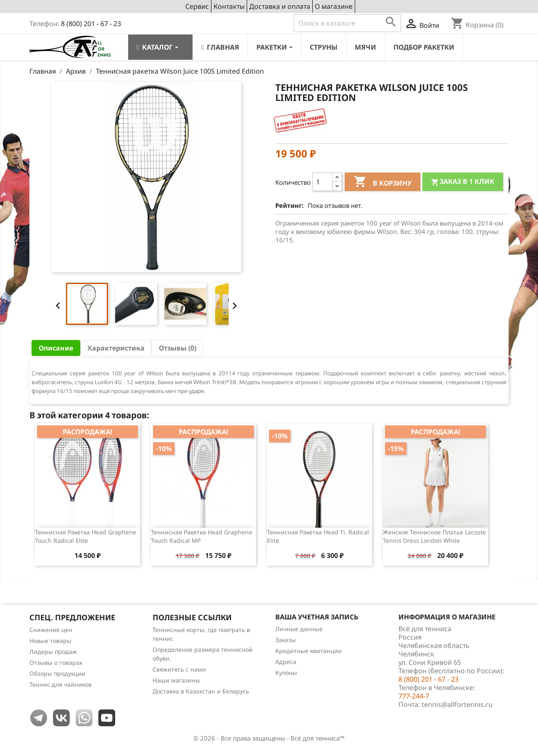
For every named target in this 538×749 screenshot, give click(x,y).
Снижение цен (50, 630)
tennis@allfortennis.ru (457, 704)
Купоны (286, 673)
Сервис (197, 6)
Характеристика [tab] (116, 348)
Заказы (285, 640)
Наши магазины (176, 680)
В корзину (382, 183)
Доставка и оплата (279, 6)
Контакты (229, 6)
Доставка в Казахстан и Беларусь (201, 691)
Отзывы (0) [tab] (177, 348)
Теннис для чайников (60, 684)
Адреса (285, 662)
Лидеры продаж (53, 652)
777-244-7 (413, 696)
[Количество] (322, 182)
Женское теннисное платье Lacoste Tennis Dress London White (434, 536)
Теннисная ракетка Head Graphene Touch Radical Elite (85, 536)
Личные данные (299, 629)
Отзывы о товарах (55, 663)
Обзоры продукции (57, 673)
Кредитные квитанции (308, 651)
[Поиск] (347, 23)
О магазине (334, 6)
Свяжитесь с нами (179, 669)
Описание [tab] (56, 348)
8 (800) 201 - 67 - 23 (91, 23)
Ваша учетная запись (316, 617)
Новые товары (50, 641)
